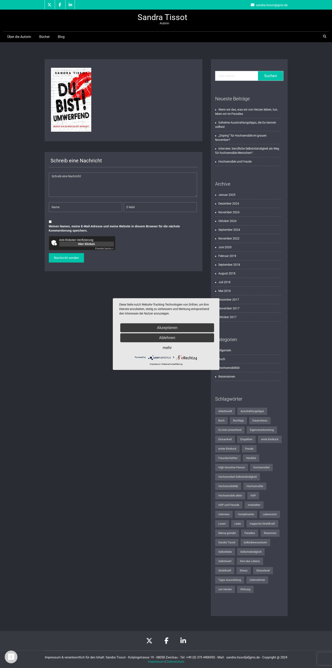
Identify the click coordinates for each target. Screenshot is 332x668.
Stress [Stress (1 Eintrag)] (244, 570)
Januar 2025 (226, 194)
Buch (221, 359)
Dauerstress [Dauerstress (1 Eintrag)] (259, 420)
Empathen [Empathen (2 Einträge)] (246, 439)
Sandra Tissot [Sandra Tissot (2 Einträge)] (226, 542)
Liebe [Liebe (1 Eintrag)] (237, 523)
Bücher (44, 37)
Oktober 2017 (227, 317)
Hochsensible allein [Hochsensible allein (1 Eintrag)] (230, 495)
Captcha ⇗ (104, 248)
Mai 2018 (224, 291)
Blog (61, 37)
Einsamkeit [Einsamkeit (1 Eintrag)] (225, 439)
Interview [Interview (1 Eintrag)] (223, 514)
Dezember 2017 (228, 299)
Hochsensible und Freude (235, 161)
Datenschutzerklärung (172, 364)
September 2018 (229, 264)
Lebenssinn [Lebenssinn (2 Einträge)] (270, 514)
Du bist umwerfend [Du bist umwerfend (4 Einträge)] (229, 429)
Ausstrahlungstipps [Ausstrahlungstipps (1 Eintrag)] (252, 411)
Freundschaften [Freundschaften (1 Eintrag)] (228, 458)
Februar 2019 (227, 256)
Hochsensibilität (229, 367)
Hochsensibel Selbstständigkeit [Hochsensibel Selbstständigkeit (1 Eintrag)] (237, 476)
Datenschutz (175, 662)
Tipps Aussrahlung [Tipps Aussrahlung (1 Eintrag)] (229, 579)
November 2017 (228, 308)
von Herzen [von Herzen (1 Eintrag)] (225, 589)
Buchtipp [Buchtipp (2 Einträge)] (238, 420)
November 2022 (228, 238)
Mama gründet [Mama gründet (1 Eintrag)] (227, 533)
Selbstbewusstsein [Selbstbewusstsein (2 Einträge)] (255, 542)
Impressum (156, 662)
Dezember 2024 (228, 203)
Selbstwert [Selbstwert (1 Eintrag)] (224, 561)
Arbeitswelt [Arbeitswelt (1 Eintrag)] (225, 411)
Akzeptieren (167, 327)
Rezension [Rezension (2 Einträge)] (270, 533)
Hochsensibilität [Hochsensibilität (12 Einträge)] (228, 486)
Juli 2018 (224, 282)
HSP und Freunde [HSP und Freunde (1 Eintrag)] (228, 504)
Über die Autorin (19, 37)
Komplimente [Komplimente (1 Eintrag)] (246, 514)
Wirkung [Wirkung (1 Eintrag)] (245, 589)
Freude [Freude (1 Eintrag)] (249, 448)
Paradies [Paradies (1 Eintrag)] (249, 533)
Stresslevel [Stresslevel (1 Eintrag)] (263, 570)
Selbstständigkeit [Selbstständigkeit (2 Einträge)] (250, 551)
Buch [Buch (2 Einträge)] (221, 420)
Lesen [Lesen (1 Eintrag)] (222, 523)
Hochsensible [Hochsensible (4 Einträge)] (254, 486)
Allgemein (224, 350)
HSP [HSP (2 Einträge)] (253, 495)
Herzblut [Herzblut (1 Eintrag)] (251, 458)
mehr (167, 347)
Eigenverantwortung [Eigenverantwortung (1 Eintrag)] (262, 429)
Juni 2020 (225, 247)
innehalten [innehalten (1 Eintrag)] (254, 504)
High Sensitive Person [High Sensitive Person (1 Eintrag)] (231, 467)
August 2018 (226, 273)
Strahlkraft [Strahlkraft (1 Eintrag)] (224, 570)
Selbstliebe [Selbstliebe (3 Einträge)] (225, 551)
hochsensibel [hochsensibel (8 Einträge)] (261, 467)
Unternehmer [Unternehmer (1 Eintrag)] (257, 579)
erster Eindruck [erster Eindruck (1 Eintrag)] (227, 448)
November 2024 (228, 212)
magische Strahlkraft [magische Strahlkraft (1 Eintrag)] (262, 523)
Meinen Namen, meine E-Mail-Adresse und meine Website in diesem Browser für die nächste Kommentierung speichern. (114, 228)
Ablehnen (167, 337)
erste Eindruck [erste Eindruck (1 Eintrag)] (269, 439)
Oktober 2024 (227, 221)
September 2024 (229, 229)
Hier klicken (86, 244)
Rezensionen (226, 376)
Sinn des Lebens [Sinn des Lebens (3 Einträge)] (250, 561)
